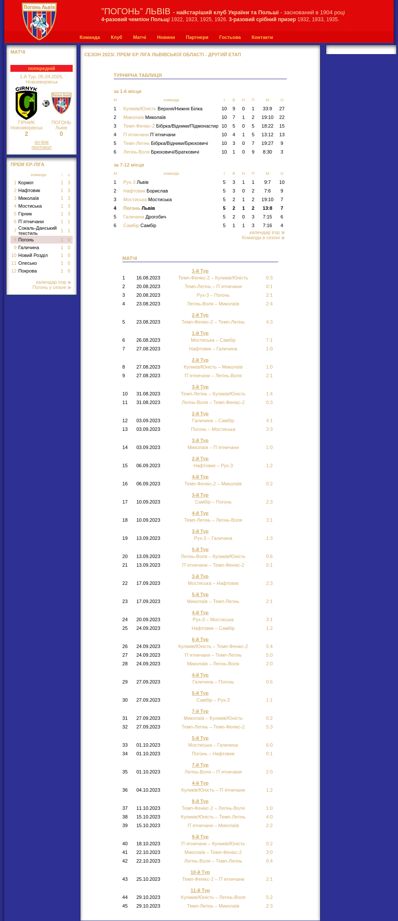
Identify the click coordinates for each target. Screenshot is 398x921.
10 (13, 255)
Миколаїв (28, 198)
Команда (90, 37)
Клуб (116, 37)
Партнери (197, 37)
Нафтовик (29, 190)
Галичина (28, 247)
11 (13, 263)
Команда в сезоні (263, 237)
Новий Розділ (33, 255)
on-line (42, 141)
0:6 (269, 681)
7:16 (267, 225)
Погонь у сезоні (51, 287)
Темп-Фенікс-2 (170, 125)
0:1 (269, 753)
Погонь (26, 239)
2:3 (269, 501)
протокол (41, 147)
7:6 (267, 190)
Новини (166, 37)
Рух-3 (135, 182)
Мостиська (30, 206)
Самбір (139, 225)
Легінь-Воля (161, 151)
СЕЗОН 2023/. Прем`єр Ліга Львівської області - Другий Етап (162, 54)
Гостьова (230, 37)
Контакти (262, 37)
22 (282, 117)
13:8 (267, 208)
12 (13, 270)
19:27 (268, 143)
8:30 (267, 151)
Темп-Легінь (165, 143)
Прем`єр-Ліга (27, 164)
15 (282, 125)
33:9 (267, 108)
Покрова (27, 270)
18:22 (268, 125)
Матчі (139, 37)
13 (282, 134)
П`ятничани (31, 221)
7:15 (267, 216)
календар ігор (53, 282)
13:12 (268, 134)
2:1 (269, 295)
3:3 (269, 429)
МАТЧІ (17, 52)
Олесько (27, 263)
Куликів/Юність (162, 108)
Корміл (25, 182)
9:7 (267, 182)
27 (282, 108)
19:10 (268, 117)
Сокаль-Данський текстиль (37, 230)
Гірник (25, 213)
